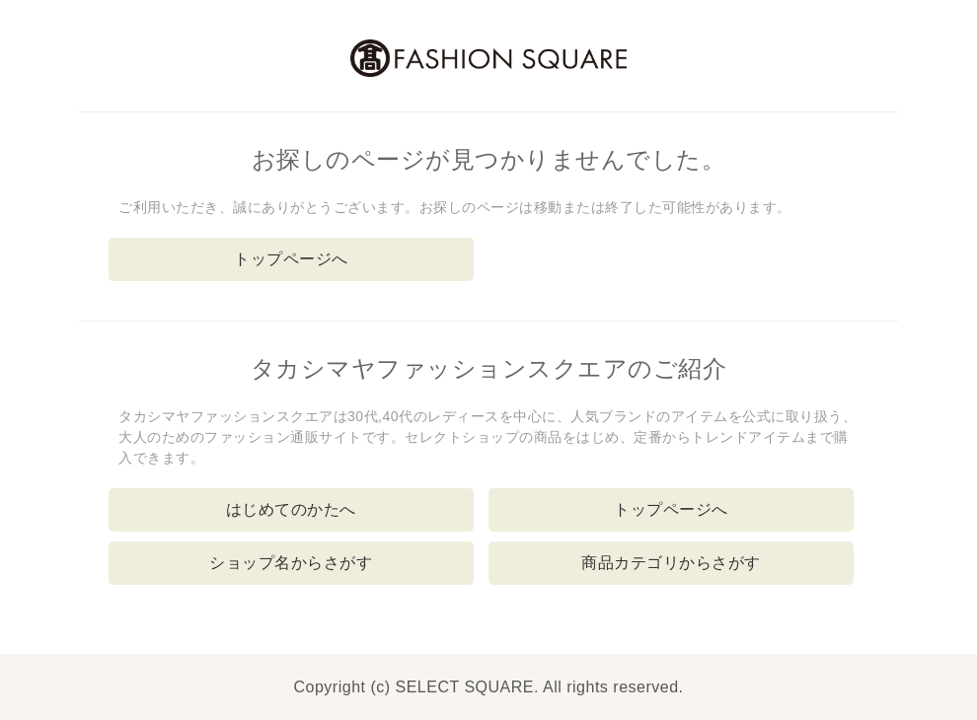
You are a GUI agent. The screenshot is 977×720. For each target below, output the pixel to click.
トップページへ (291, 259)
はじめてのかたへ (291, 509)
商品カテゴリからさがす (671, 562)
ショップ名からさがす (290, 562)
